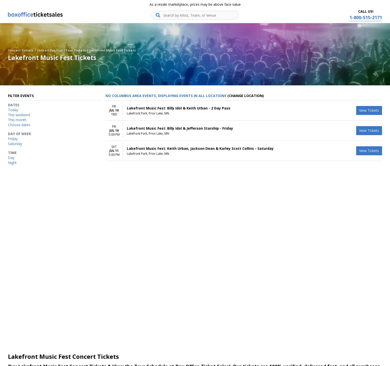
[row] (243, 111)
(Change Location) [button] (245, 95)
